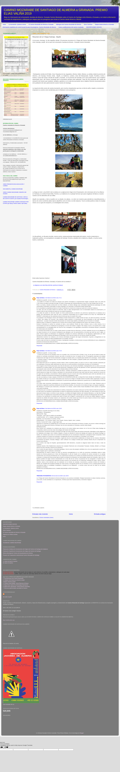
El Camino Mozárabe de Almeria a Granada (41, 24)
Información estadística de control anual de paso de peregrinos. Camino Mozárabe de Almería (29, 27)
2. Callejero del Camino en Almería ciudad (13, 580)
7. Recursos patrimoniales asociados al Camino (15, 588)
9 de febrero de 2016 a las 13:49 (53, 408)
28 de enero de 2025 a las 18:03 (60, 475)
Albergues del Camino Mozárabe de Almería (68, 24)
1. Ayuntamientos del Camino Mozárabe (13, 578)
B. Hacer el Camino (8, 563)
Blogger (82, 733)
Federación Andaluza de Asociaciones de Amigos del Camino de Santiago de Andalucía (25, 549)
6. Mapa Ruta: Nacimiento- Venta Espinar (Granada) (16, 586)
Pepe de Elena (40, 297)
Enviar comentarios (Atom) (46, 517)
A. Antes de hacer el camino (10, 561)
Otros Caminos (88, 24)
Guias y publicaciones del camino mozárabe (71, 27)
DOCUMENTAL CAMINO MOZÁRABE (13, 189)
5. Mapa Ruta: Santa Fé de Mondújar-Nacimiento (15, 585)
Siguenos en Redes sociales (10, 534)
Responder (39, 345)
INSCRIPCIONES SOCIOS (94, 27)
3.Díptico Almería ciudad (9, 581)
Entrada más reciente (40, 514)
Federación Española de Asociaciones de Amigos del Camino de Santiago (22, 551)
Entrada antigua (99, 514)
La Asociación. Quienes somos (17, 24)
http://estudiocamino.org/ (9, 620)
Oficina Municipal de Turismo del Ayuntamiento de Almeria (18, 553)
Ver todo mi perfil (7, 597)
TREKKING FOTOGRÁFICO (44, 475)
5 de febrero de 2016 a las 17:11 (53, 297)
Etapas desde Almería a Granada (104, 24)
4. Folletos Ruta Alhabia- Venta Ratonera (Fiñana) (15, 583)
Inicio (4, 24)
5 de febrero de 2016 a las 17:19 (53, 350)
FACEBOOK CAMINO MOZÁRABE (12, 542)
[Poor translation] (6, 747)
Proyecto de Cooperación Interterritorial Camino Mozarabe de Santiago (21, 555)
